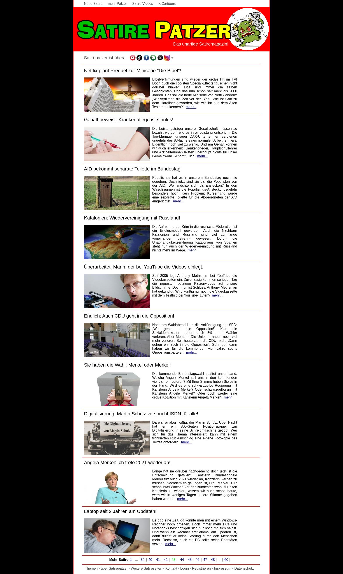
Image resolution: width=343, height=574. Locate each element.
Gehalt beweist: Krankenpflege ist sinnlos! (128, 119)
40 (150, 560)
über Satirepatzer (114, 568)
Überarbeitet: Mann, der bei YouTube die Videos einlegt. (143, 267)
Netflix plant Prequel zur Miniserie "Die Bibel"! (132, 70)
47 (205, 560)
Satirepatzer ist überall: (106, 57)
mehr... (191, 107)
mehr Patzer (117, 3)
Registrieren (201, 568)
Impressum (222, 568)
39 (143, 560)
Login (184, 568)
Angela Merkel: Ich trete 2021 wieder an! (127, 462)
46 (198, 560)
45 (190, 560)
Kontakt (171, 568)
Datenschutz (244, 568)
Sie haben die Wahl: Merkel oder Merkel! (127, 365)
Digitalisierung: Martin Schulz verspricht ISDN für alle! (141, 413)
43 (174, 560)
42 (166, 560)
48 (213, 560)
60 (226, 560)
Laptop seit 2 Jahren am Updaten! (120, 511)
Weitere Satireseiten (146, 568)
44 (182, 560)
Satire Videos (142, 3)
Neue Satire (93, 3)
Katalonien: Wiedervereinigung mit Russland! (132, 218)
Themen (91, 568)
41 (158, 560)
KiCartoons (167, 3)
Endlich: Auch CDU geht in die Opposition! (129, 316)
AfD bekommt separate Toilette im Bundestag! (133, 169)
